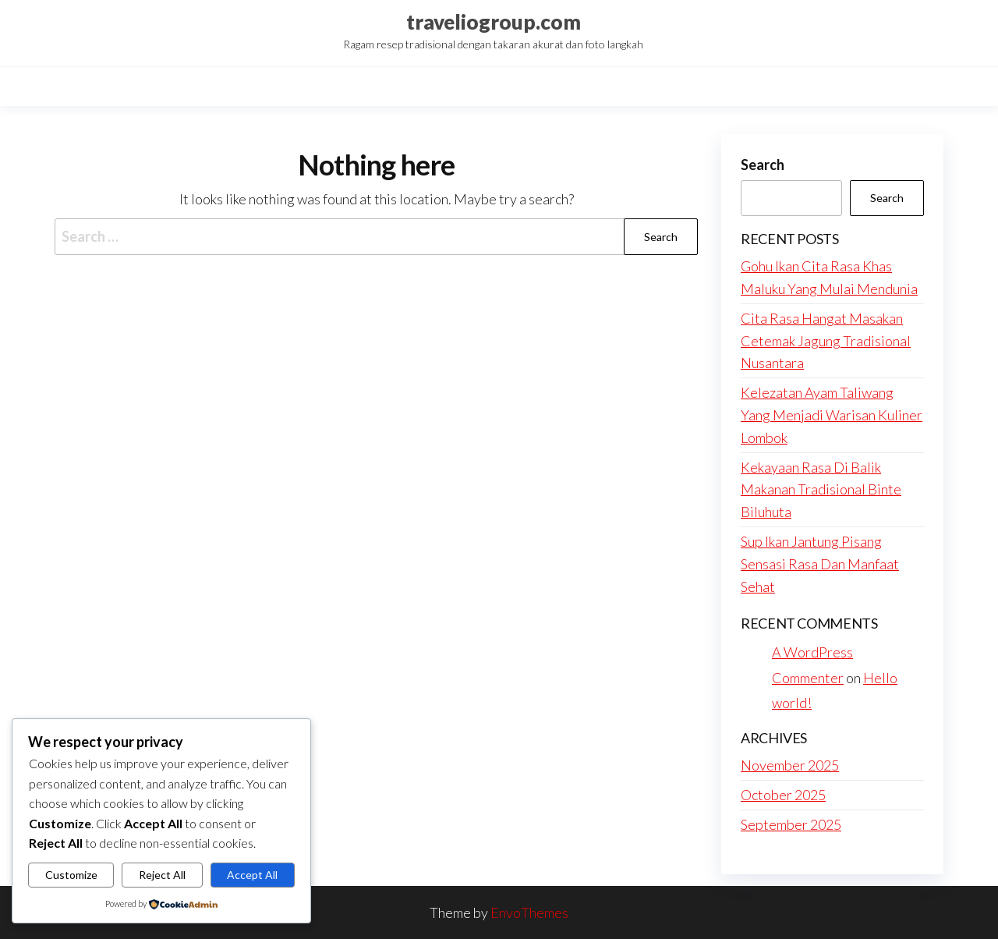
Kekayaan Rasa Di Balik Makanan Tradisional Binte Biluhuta (821, 490)
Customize (71, 874)
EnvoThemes (529, 912)
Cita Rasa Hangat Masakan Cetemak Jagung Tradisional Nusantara (826, 341)
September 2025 (791, 824)
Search (762, 164)
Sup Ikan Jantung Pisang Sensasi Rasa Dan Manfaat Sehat (820, 564)
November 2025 (790, 765)
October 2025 (783, 794)
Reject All (162, 874)
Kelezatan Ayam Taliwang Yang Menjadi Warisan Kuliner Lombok (831, 415)
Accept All (252, 874)
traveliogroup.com (493, 21)
